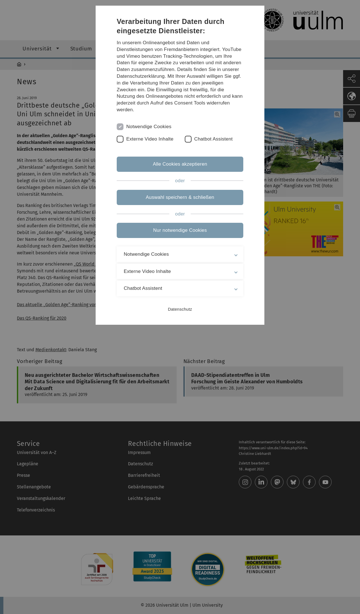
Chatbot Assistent (213, 139)
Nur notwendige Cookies (180, 230)
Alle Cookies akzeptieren (180, 164)
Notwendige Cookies (149, 126)
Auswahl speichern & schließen (180, 197)
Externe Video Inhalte (150, 139)
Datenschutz (180, 309)
